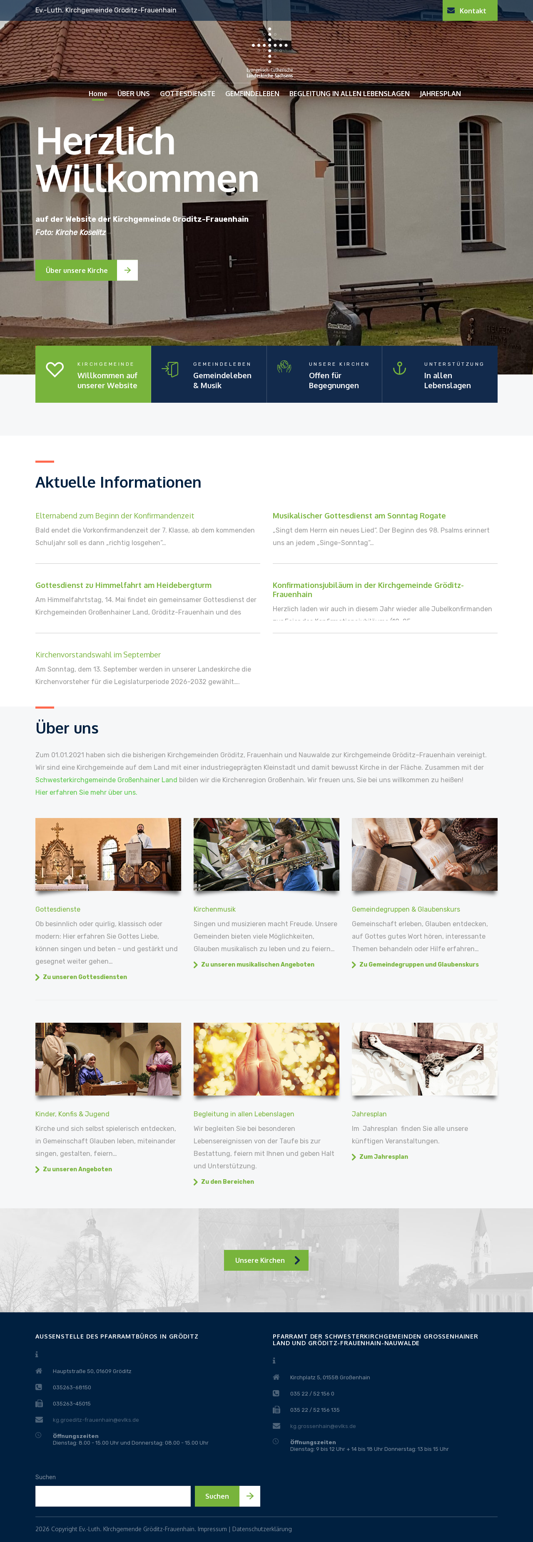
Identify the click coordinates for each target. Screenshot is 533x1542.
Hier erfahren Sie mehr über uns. (86, 792)
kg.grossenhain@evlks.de (323, 1426)
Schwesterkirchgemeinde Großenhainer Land (106, 780)
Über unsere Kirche (77, 270)
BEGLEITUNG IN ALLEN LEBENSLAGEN (349, 93)
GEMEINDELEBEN (252, 93)
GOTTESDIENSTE (187, 93)
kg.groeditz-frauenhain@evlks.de (96, 1420)
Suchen (45, 1477)
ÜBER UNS (133, 93)
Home (98, 93)
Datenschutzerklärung (262, 1528)
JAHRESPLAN (440, 93)
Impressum (212, 1528)
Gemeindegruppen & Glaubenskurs (406, 909)
